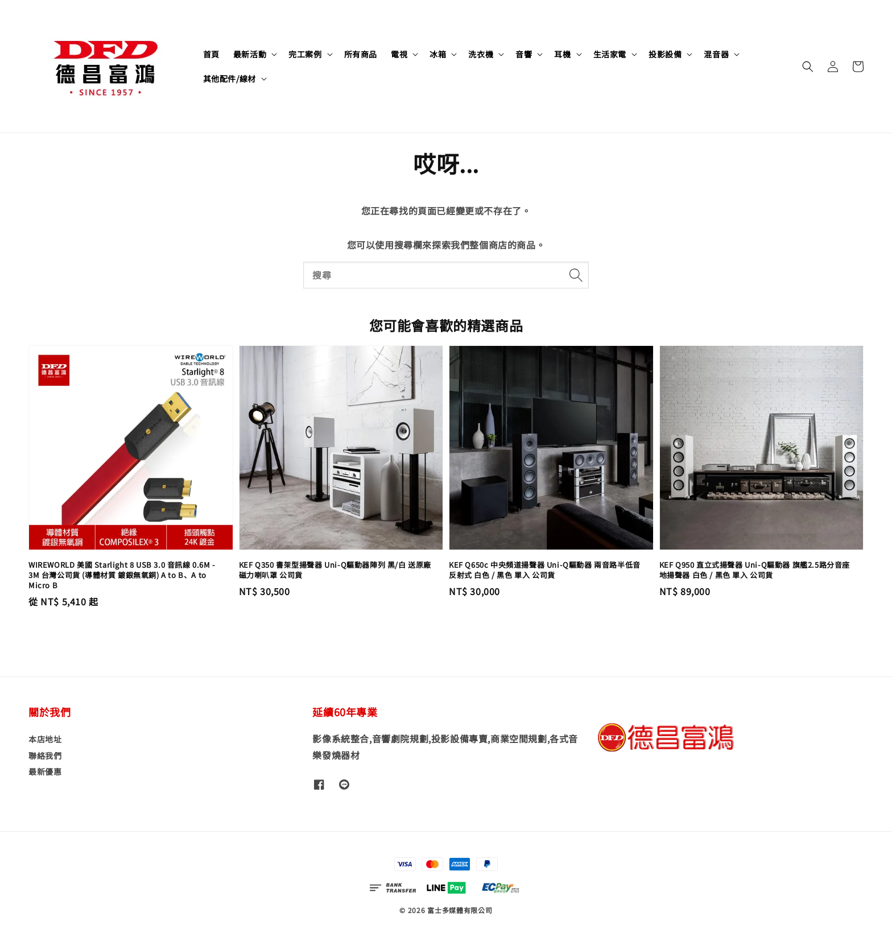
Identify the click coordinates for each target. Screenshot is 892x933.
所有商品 (360, 54)
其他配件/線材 (229, 78)
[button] (807, 66)
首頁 (211, 54)
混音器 (716, 54)
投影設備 (665, 54)
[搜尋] (575, 274)
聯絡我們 (44, 755)
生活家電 (609, 54)
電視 (399, 54)
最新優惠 (44, 771)
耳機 (562, 54)
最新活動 (249, 54)
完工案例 (304, 54)
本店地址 (44, 739)
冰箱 (438, 54)
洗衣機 (480, 54)
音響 (523, 54)
